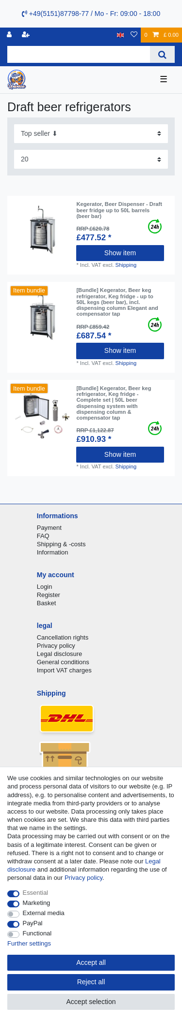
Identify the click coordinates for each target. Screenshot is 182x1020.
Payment (49, 527)
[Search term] (78, 54)
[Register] (26, 35)
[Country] (121, 35)
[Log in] (10, 35)
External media (44, 913)
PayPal (33, 923)
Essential (36, 892)
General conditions (63, 662)
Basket (46, 603)
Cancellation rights (62, 637)
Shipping (126, 265)
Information (52, 552)
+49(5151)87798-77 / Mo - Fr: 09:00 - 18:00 (91, 13)
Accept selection (91, 1001)
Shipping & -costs (61, 544)
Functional (37, 933)
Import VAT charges (64, 670)
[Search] (162, 54)
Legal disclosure (60, 653)
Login (44, 586)
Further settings (29, 943)
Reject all (91, 982)
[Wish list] (134, 35)
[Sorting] (91, 133)
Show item (120, 253)
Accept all (91, 962)
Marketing (36, 902)
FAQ (43, 535)
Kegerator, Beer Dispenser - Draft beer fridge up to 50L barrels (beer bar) (119, 210)
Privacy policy (56, 645)
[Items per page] (91, 159)
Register (48, 594)
